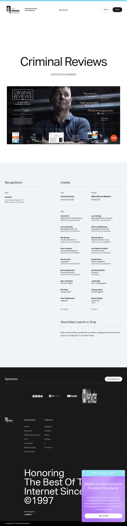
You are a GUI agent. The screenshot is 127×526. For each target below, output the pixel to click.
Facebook (48, 447)
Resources (28, 431)
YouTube (47, 439)
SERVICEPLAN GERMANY (63, 74)
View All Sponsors (113, 379)
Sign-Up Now (103, 516)
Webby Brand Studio (32, 435)
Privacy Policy (29, 452)
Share (117, 10)
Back (105, 9)
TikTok (46, 435)
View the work (65, 199)
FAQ (25, 439)
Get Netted (28, 443)
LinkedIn (47, 431)
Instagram (48, 427)
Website (94, 199)
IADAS (26, 427)
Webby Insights (30, 447)
